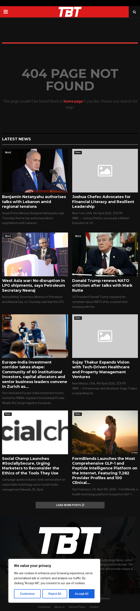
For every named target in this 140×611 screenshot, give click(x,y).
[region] (54, 581)
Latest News (16, 139)
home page (73, 101)
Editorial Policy (77, 607)
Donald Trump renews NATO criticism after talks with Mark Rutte (102, 285)
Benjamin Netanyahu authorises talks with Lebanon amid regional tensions (34, 202)
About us (59, 607)
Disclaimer (44, 607)
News (78, 152)
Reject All (55, 593)
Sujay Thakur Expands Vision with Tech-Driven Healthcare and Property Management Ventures (101, 369)
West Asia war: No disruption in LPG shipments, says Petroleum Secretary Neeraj (33, 285)
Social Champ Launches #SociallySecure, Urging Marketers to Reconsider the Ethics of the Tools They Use (30, 465)
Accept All (81, 593)
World (8, 152)
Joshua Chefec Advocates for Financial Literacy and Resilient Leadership (103, 202)
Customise (27, 593)
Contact (94, 607)
